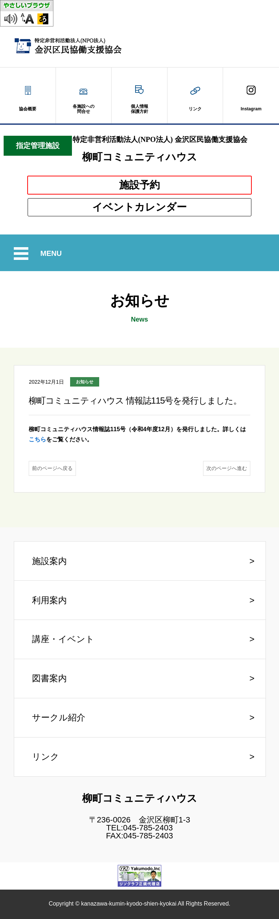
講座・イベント (63, 639)
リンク (45, 756)
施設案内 (49, 561)
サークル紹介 (58, 717)
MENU (52, 253)
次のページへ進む (226, 468)
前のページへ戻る (52, 468)
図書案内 (49, 678)
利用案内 (49, 600)
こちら (37, 439)
